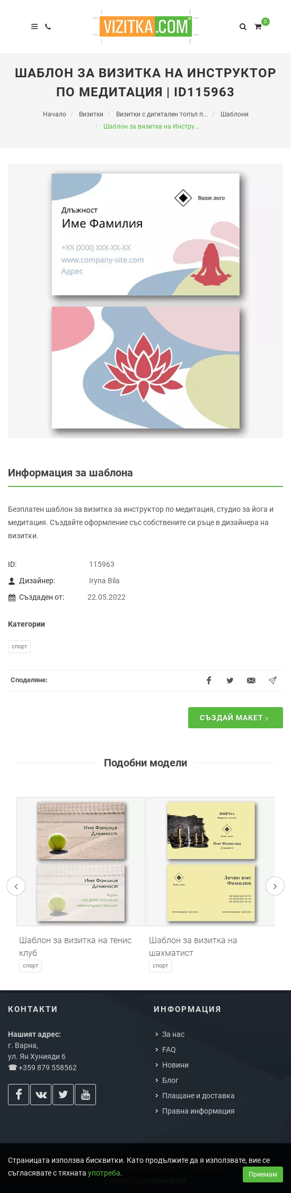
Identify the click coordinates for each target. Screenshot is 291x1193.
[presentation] (15, 886)
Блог (170, 1080)
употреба (104, 1173)
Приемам (263, 1174)
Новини (175, 1065)
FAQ (169, 1049)
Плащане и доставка (198, 1095)
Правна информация (198, 1111)
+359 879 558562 (48, 1067)
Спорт (19, 646)
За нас (173, 1034)
